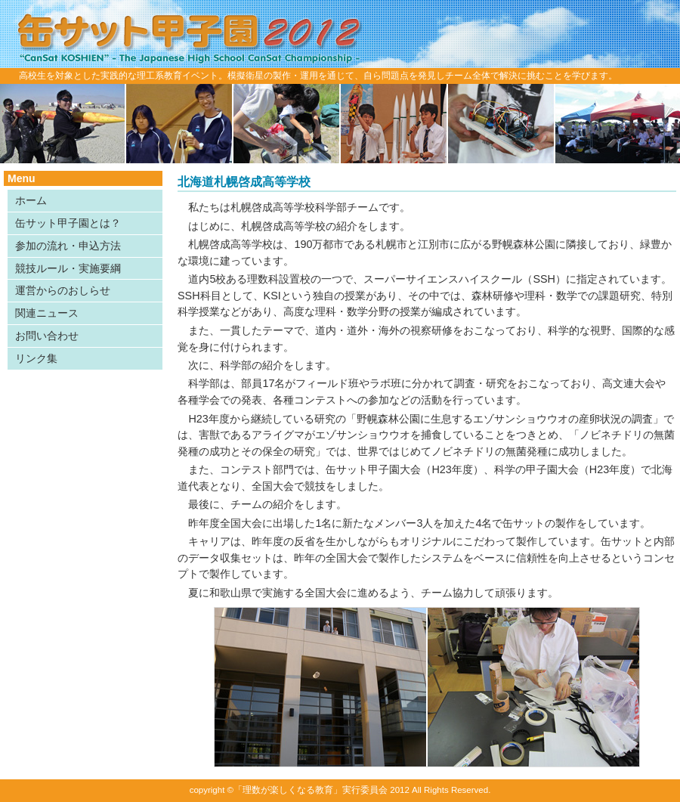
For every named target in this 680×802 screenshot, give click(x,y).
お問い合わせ (47, 336)
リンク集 (36, 358)
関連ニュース (47, 313)
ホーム (31, 200)
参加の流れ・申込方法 (68, 246)
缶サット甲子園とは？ (68, 223)
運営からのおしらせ (62, 290)
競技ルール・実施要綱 (68, 268)
